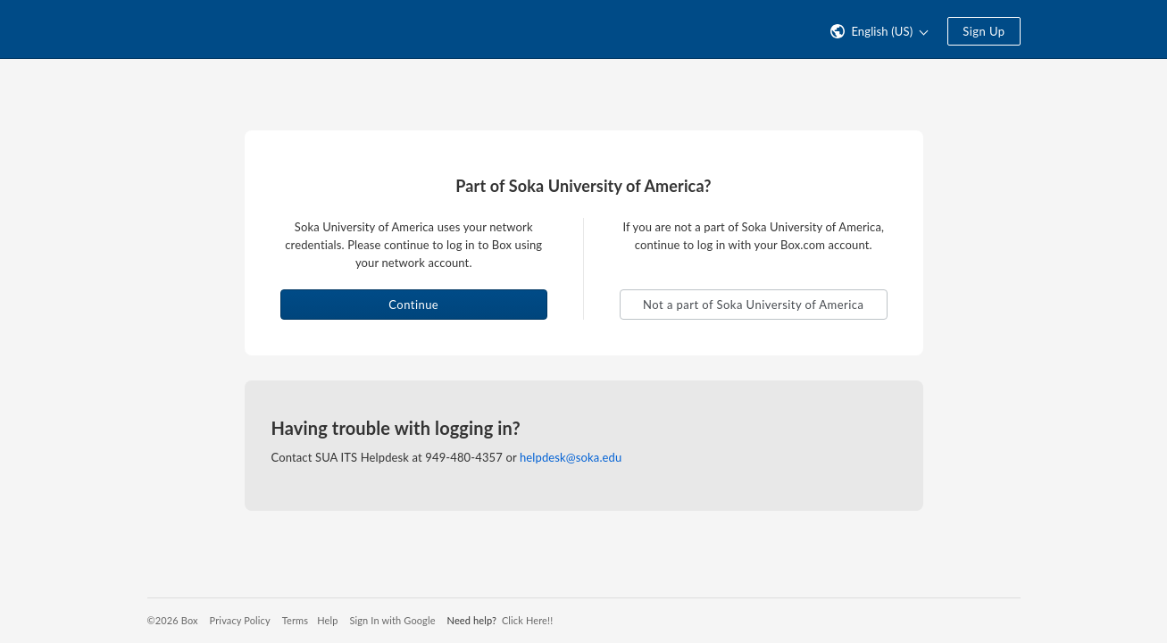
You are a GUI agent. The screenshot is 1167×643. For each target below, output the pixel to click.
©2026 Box (172, 620)
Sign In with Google (392, 620)
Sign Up (983, 31)
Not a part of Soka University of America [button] (753, 304)
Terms (295, 620)
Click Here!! (527, 620)
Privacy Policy (240, 620)
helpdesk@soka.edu (570, 457)
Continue (413, 304)
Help (327, 620)
